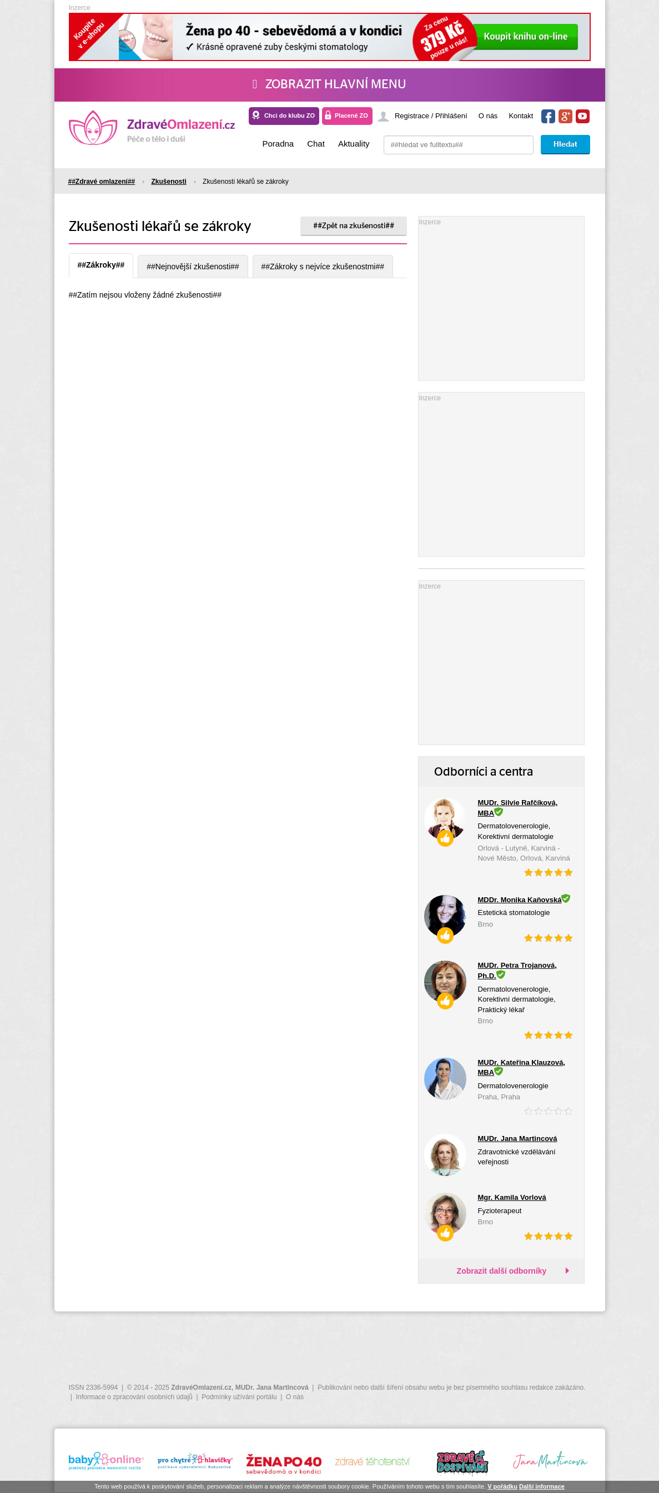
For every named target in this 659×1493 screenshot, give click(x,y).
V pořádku (502, 1486)
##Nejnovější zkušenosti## (193, 266)
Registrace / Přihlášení (431, 116)
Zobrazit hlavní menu (329, 84)
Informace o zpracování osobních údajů (134, 1397)
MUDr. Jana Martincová (272, 1387)
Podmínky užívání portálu (239, 1397)
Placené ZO (351, 115)
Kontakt (521, 116)
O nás (488, 116)
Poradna (278, 143)
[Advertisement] (502, 297)
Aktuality (354, 143)
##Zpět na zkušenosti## (353, 226)
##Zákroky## (101, 264)
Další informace (542, 1486)
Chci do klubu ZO (289, 115)
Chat (316, 143)
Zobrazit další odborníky (502, 1270)
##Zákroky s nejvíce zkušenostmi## (323, 266)
